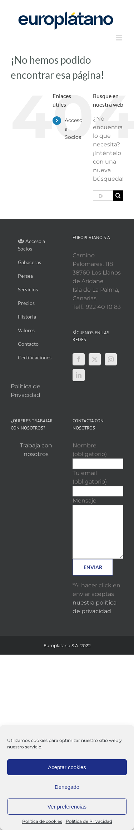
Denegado (67, 787)
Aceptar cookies (67, 767)
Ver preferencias (67, 807)
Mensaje (98, 516)
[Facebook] (79, 359)
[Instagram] (111, 359)
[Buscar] (118, 195)
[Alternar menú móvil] (119, 38)
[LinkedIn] (79, 375)
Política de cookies (42, 821)
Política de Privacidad (89, 821)
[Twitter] (95, 359)
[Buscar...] (103, 195)
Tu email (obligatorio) (98, 482)
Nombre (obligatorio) (98, 454)
